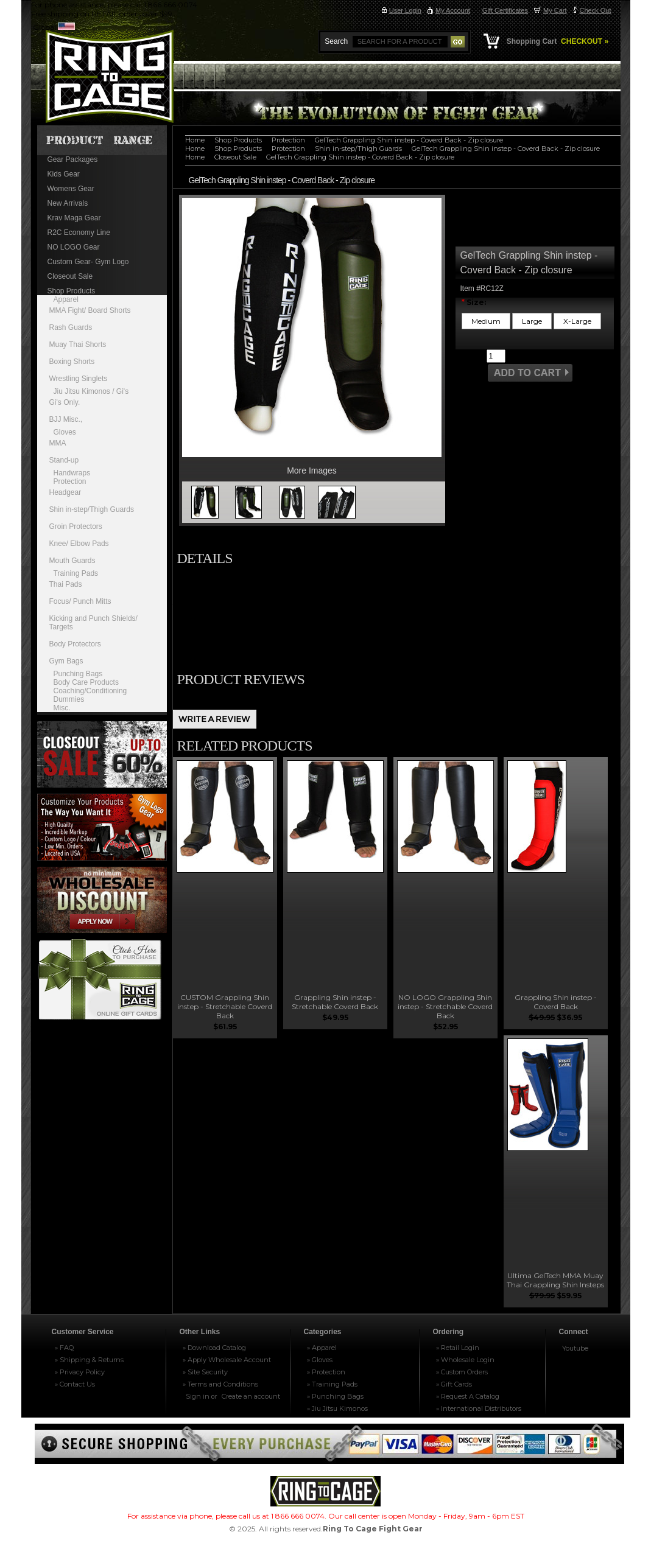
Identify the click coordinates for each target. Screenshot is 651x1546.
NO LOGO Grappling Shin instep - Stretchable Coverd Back (445, 1006)
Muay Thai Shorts (78, 344)
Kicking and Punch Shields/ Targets (93, 622)
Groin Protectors (75, 526)
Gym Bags (66, 661)
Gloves (65, 432)
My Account (452, 10)
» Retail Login (457, 1347)
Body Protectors (75, 644)
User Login (405, 10)
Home (195, 140)
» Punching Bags (335, 1396)
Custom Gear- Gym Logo (88, 261)
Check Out (595, 10)
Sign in (197, 1396)
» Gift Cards (454, 1384)
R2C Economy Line (79, 232)
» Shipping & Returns (89, 1359)
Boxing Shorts (72, 361)
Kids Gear (64, 174)
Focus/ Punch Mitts (80, 601)
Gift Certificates (505, 10)
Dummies (69, 699)
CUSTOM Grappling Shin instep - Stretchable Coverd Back (224, 1006)
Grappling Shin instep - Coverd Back (556, 1002)
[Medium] (486, 321)
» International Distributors (478, 1408)
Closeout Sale (70, 276)
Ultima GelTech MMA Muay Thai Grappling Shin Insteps (555, 1280)
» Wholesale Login (465, 1359)
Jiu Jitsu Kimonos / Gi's (91, 391)
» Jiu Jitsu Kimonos (337, 1408)
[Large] (532, 321)
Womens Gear (71, 188)
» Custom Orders (462, 1372)
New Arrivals (68, 203)
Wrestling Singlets (78, 378)
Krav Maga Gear (74, 218)
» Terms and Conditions (220, 1384)
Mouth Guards (72, 560)
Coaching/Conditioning (90, 691)
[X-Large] (577, 321)
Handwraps (72, 473)
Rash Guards (71, 327)
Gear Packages (73, 159)
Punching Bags (78, 674)
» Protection (326, 1372)
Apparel (66, 299)
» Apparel (322, 1347)
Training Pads (76, 573)
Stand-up (64, 460)
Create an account (251, 1396)
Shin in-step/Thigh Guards (91, 509)
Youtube (575, 1348)
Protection (70, 481)
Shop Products (72, 291)
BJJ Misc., (66, 419)
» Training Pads (332, 1384)
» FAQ (64, 1347)
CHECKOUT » (583, 41)
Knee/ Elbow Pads (79, 543)
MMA (57, 443)
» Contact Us (75, 1384)
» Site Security (205, 1372)
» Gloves (320, 1359)
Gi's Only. (64, 402)
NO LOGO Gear (74, 247)
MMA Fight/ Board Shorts (90, 310)
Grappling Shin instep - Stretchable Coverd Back (335, 1002)
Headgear (65, 492)
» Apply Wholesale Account (227, 1359)
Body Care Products (86, 682)
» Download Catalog (214, 1347)
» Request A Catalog (467, 1396)
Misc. (62, 708)
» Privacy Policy (80, 1372)
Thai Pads (65, 584)
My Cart (555, 10)
